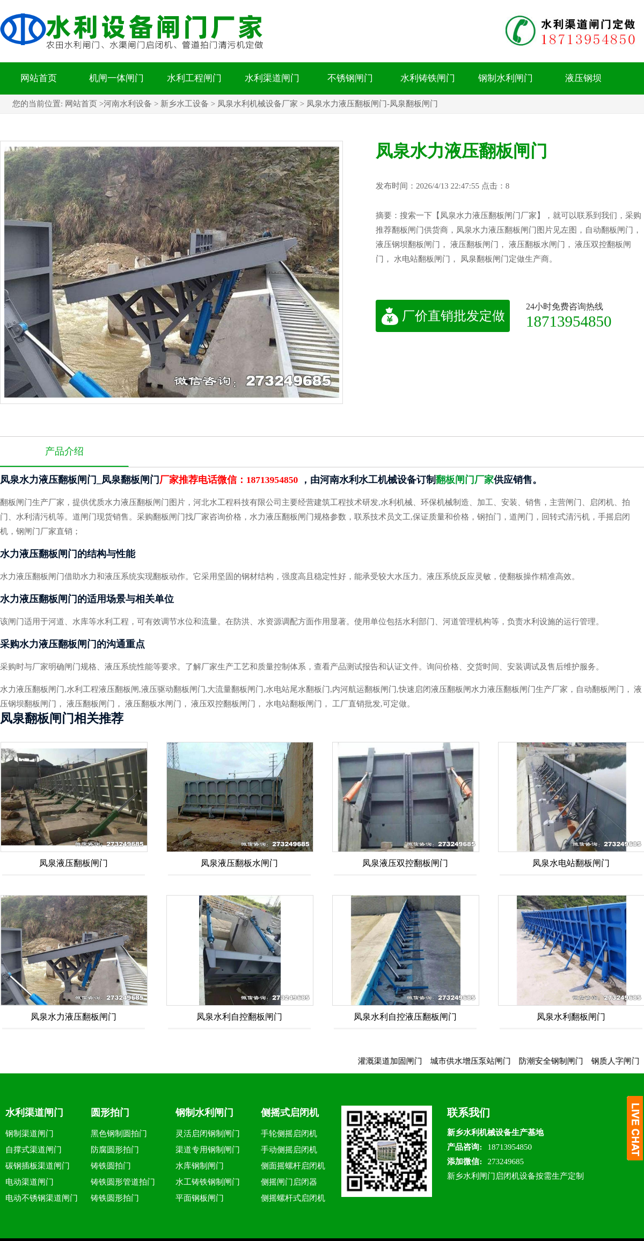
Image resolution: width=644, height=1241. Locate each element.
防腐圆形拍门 (115, 1149)
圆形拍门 (110, 1112)
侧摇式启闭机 (290, 1112)
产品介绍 (64, 451)
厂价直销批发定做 (443, 316)
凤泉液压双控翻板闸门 (405, 863)
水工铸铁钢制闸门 (207, 1182)
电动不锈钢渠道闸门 (41, 1198)
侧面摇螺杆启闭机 (293, 1165)
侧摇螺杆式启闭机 (293, 1198)
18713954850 (569, 321)
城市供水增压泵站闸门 (476, 1061)
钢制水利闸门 (505, 78)
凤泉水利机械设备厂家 (257, 103)
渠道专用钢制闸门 (207, 1149)
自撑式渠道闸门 (33, 1149)
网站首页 (38, 78)
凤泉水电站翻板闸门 (571, 863)
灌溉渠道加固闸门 (396, 1061)
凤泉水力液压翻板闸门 (73, 1016)
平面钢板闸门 (199, 1198)
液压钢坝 (583, 78)
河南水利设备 (128, 103)
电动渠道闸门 (29, 1182)
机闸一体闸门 (116, 78)
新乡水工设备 (184, 103)
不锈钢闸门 (350, 78)
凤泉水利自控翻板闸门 (239, 1016)
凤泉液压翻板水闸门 (239, 863)
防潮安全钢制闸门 (557, 1061)
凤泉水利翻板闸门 (571, 1016)
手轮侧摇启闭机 (289, 1133)
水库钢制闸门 (199, 1165)
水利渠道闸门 (272, 78)
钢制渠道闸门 (29, 1133)
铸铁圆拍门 (111, 1165)
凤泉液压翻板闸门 (73, 863)
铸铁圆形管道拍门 (123, 1182)
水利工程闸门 (194, 78)
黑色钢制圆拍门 (119, 1133)
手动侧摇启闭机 (289, 1149)
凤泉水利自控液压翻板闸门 (405, 1016)
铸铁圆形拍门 (115, 1198)
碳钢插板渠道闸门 (37, 1165)
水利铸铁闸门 (427, 78)
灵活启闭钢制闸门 (207, 1133)
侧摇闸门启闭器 (289, 1182)
